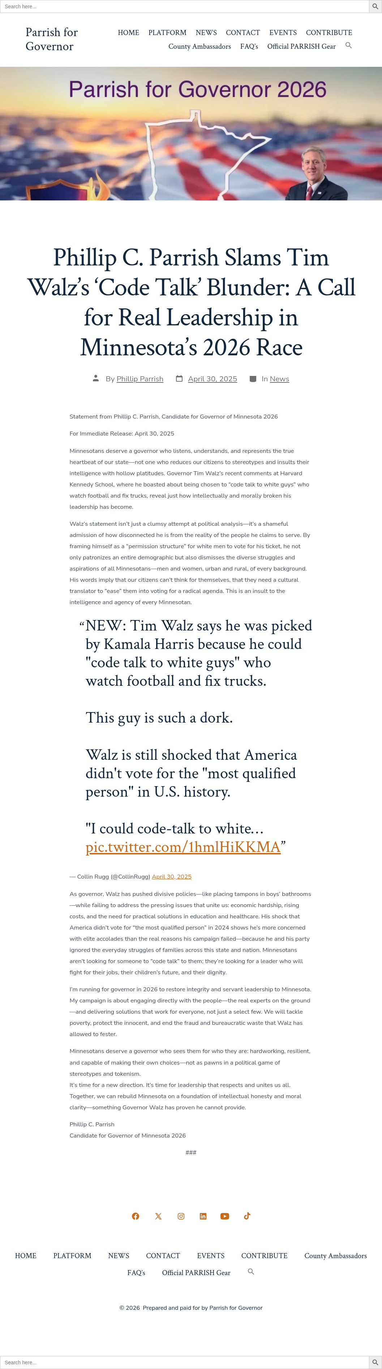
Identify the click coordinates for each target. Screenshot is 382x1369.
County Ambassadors (199, 46)
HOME (128, 33)
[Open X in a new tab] (158, 1216)
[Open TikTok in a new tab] (246, 1216)
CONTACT (243, 33)
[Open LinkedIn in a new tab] (203, 1216)
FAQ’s (249, 46)
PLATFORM (168, 33)
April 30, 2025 (172, 876)
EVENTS (283, 33)
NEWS (206, 33)
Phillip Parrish (140, 379)
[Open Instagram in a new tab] (181, 1216)
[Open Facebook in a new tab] (135, 1216)
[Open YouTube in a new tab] (225, 1216)
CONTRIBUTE (329, 33)
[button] (348, 46)
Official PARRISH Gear (301, 46)
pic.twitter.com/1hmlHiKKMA (183, 847)
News (279, 379)
